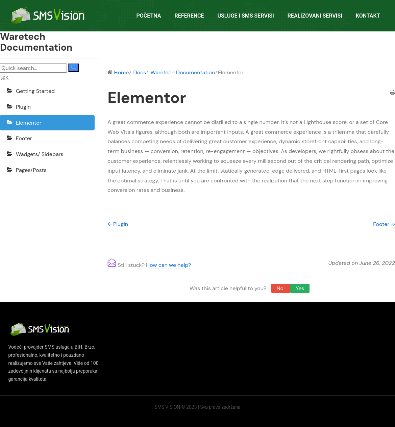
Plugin (23, 106)
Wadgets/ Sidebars (40, 154)
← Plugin (117, 224)
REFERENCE (189, 15)
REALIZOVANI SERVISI (315, 15)
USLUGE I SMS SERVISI (245, 15)
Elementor (29, 122)
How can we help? (168, 265)
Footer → (384, 224)
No (281, 288)
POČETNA (149, 15)
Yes (300, 288)
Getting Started (35, 91)
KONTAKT (368, 15)
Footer (24, 138)
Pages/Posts (31, 170)
